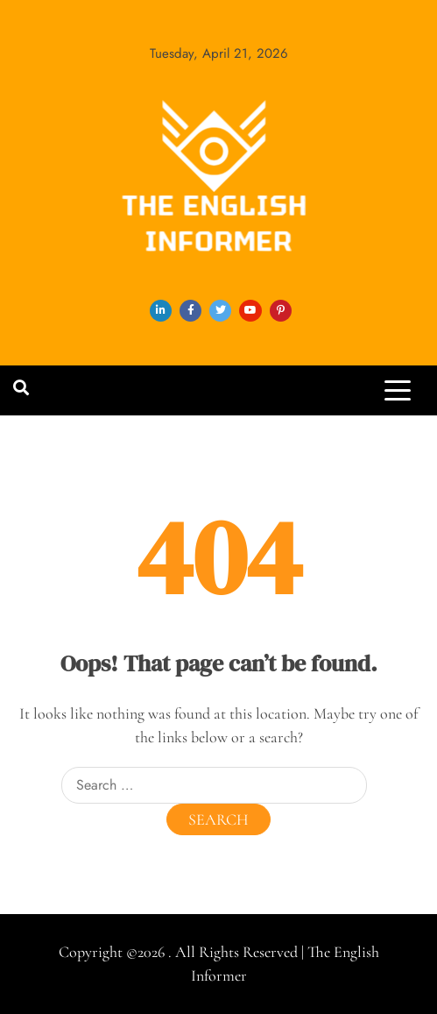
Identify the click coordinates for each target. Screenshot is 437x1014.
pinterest (281, 311)
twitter (220, 311)
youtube (250, 311)
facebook (190, 311)
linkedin (161, 311)
